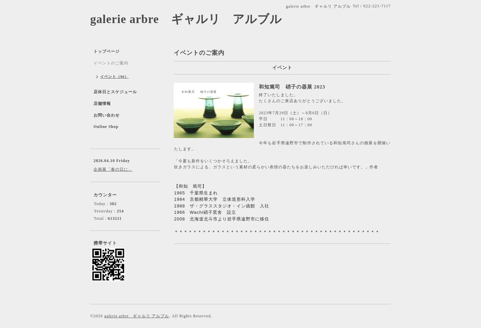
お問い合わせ (107, 115)
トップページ (107, 51)
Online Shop (106, 126)
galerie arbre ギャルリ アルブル (186, 19)
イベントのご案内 (111, 63)
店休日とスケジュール (115, 92)
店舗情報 (102, 103)
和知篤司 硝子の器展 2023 (292, 87)
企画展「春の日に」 (113, 169)
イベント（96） (114, 76)
